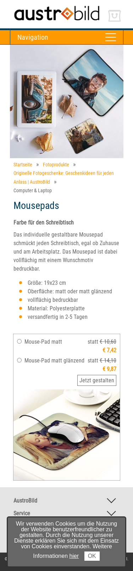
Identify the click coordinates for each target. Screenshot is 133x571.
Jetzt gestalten (96, 380)
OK (92, 556)
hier (74, 556)
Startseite (22, 164)
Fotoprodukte (56, 164)
